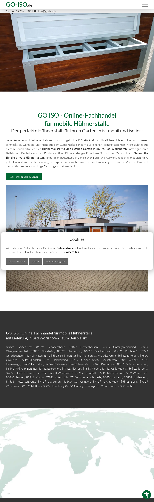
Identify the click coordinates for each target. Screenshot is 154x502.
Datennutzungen (66, 248)
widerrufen (72, 251)
